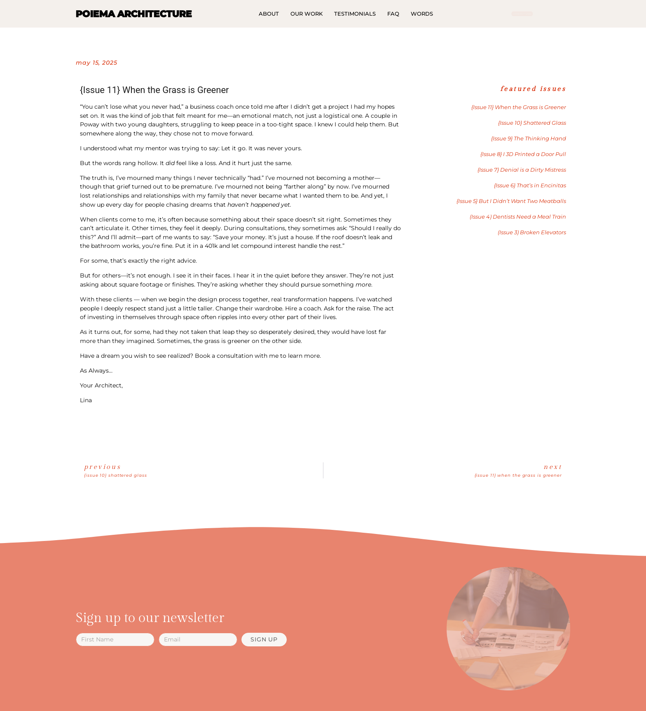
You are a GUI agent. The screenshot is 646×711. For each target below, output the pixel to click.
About (269, 13)
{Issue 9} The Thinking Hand (528, 138)
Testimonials (355, 13)
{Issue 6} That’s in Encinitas (530, 185)
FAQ (393, 13)
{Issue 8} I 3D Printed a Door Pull (523, 154)
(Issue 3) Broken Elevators (532, 232)
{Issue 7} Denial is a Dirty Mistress (521, 170)
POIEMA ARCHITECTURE (134, 13)
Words (422, 13)
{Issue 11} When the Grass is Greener (518, 107)
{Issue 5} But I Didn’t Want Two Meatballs (511, 201)
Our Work (306, 13)
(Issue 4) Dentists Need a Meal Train (518, 217)
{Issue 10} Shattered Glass (532, 123)
